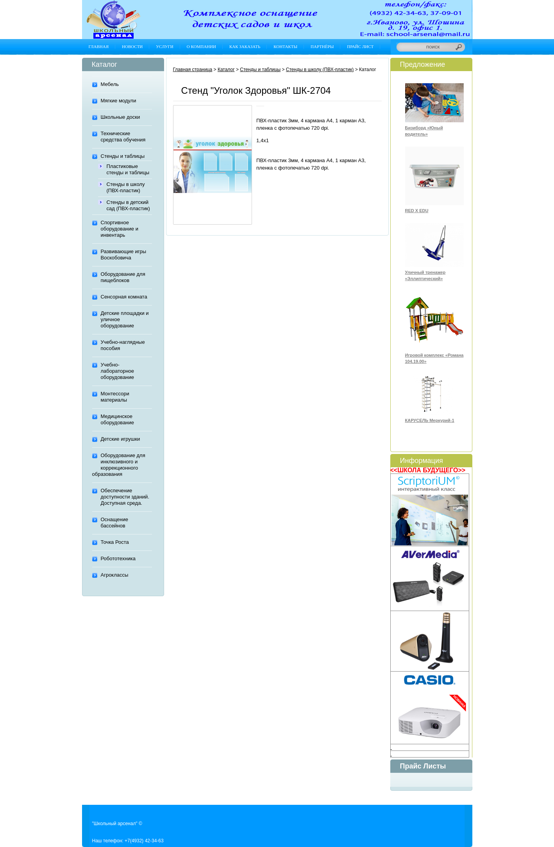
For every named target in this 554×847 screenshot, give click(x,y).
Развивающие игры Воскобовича (124, 254)
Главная (99, 46)
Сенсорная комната (124, 297)
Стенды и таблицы (123, 156)
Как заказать (244, 46)
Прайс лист (360, 46)
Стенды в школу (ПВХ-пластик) (126, 187)
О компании (201, 46)
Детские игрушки (120, 439)
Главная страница (193, 69)
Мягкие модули (118, 101)
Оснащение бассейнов (114, 522)
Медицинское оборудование (117, 419)
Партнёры (322, 46)
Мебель (110, 84)
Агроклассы (115, 575)
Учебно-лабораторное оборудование (117, 371)
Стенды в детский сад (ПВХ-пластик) (128, 205)
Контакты (285, 46)
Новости (132, 46)
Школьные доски (120, 117)
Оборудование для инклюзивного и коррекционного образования (118, 464)
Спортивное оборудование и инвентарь (119, 229)
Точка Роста (115, 542)
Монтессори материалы (115, 397)
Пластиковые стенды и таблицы (128, 169)
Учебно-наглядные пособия (123, 345)
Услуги (164, 46)
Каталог (226, 69)
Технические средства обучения (123, 136)
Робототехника (118, 558)
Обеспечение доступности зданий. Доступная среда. (125, 497)
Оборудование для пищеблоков (123, 277)
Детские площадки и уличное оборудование (125, 319)
